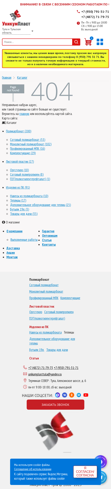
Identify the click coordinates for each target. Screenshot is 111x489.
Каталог (22, 77)
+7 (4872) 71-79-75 (95, 17)
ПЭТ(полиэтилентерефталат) (47, 318)
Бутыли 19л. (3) (19, 209)
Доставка (13, 248)
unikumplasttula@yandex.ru (45, 374)
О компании (14, 231)
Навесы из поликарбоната (45, 332)
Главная (6, 77)
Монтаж (12, 257)
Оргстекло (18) (19, 170)
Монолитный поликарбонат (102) (31, 144)
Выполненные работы (24, 239)
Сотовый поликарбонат (44, 285)
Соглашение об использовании (32, 469)
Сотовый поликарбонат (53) (27, 139)
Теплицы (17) (18, 200)
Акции (10, 252)
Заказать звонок (55, 405)
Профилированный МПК (43, 298)
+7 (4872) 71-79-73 (40, 368)
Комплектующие (70, 298)
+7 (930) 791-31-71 (95, 12)
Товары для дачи (57, 350)
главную (24, 114)
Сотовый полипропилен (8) (27, 174)
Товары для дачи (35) (24, 214)
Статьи (47, 240)
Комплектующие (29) (23, 153)
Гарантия (48, 231)
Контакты (49, 244)
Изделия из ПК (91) (18, 187)
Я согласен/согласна (85, 471)
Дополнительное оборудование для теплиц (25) (40, 205)
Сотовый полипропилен (59, 312)
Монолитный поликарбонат (46, 291)
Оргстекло (35, 312)
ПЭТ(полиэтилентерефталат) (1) (30, 179)
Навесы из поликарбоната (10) (29, 196)
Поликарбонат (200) (18, 131)
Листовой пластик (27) (20, 161)
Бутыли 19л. (36, 350)
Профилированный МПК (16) (27, 148)
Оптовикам (49, 235)
